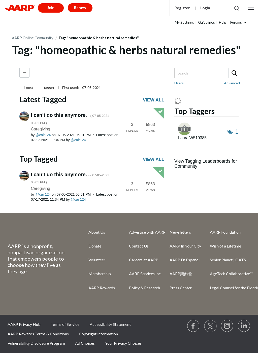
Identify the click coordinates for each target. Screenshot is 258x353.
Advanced (232, 83)
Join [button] (50, 7)
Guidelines (206, 22)
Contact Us (139, 245)
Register (182, 8)
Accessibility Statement (110, 324)
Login (205, 8)
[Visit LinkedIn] (244, 326)
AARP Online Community (32, 38)
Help (222, 22)
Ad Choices (85, 343)
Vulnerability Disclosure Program (36, 343)
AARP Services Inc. (145, 273)
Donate (94, 245)
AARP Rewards (101, 287)
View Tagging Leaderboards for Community (205, 164)
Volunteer (96, 259)
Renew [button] (80, 7)
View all (153, 99)
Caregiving (40, 129)
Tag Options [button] (24, 73)
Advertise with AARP (147, 232)
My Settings (184, 22)
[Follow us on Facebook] (193, 326)
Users (179, 83)
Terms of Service (65, 324)
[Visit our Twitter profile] (210, 326)
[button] (251, 7)
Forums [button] (236, 22)
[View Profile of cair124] (43, 135)
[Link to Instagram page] (227, 326)
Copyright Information (98, 333)
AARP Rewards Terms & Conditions (38, 333)
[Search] (206, 73)
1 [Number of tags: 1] (237, 131)
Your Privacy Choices (123, 343)
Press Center (181, 287)
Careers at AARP (143, 259)
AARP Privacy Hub (24, 324)
